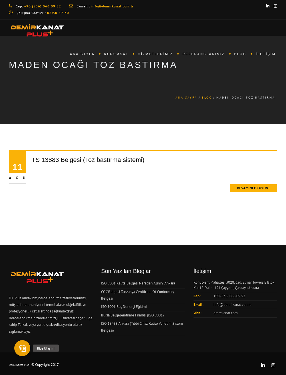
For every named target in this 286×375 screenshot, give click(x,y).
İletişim (266, 54)
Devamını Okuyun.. (253, 188)
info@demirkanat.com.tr (233, 304)
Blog (240, 54)
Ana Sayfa (82, 54)
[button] (22, 348)
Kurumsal (116, 54)
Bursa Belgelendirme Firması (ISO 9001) (132, 315)
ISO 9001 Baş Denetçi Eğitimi (124, 306)
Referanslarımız (203, 54)
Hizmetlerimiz (155, 54)
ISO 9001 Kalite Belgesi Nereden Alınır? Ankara (138, 283)
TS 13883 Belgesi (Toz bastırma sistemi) (88, 159)
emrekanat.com (226, 312)
